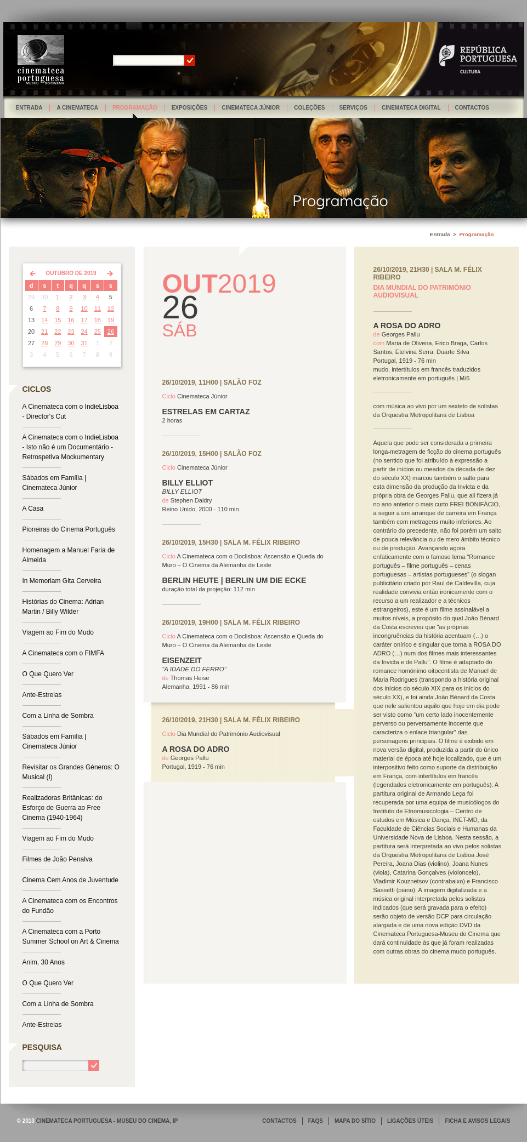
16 (70, 320)
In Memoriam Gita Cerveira (61, 581)
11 (97, 308)
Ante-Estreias (42, 695)
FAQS (315, 1121)
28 (44, 343)
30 (70, 343)
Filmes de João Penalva (57, 859)
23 (70, 331)
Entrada (29, 108)
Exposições (190, 108)
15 (57, 320)
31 (84, 343)
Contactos (472, 108)
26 (110, 331)
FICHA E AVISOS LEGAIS (477, 1121)
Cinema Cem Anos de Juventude (70, 880)
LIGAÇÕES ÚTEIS (410, 1121)
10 (84, 308)
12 (110, 308)
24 (84, 331)
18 (97, 320)
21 (44, 331)
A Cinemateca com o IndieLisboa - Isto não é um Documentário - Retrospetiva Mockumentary (70, 447)
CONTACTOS (279, 1121)
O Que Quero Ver (47, 674)
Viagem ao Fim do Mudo (58, 632)
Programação (134, 108)
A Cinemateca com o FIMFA (63, 653)
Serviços (353, 108)
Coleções (309, 108)
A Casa (33, 508)
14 (44, 320)
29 (57, 343)
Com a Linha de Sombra (58, 716)
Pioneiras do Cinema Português (68, 529)
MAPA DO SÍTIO (355, 1121)
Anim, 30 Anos (43, 962)
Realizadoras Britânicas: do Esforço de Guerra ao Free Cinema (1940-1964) (62, 807)
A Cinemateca (77, 108)
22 (57, 331)
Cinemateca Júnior (251, 108)
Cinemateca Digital (411, 108)
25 (97, 331)
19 (110, 320)
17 (84, 320)
